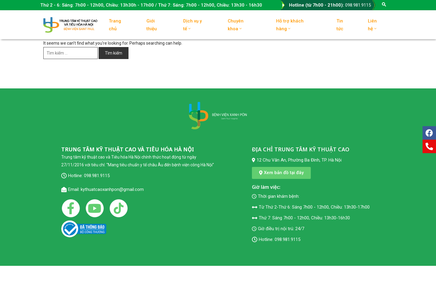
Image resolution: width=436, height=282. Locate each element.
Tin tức (339, 24)
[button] (281, 173)
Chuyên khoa (236, 24)
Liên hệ (372, 24)
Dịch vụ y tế (192, 24)
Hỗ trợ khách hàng (290, 24)
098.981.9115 (358, 5)
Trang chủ (115, 24)
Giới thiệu (151, 24)
